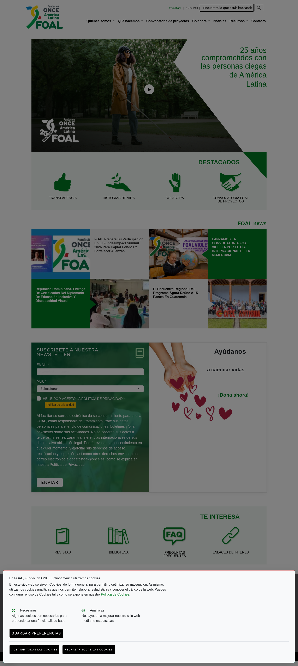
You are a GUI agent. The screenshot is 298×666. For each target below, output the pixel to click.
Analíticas (97, 610)
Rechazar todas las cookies (89, 649)
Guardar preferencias (36, 633)
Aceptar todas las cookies (35, 649)
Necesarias (28, 610)
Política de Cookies (114, 594)
